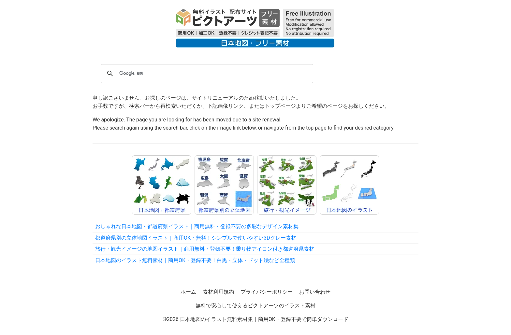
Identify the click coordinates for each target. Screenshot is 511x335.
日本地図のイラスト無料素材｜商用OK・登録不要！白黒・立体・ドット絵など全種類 (195, 260)
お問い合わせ (314, 292)
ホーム (188, 292)
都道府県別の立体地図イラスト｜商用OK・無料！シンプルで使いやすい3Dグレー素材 (195, 238)
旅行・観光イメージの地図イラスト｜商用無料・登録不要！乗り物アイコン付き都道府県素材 (204, 249)
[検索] (206, 73)
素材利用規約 (218, 292)
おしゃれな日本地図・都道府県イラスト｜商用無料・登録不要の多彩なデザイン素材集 (197, 226)
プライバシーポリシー (267, 292)
